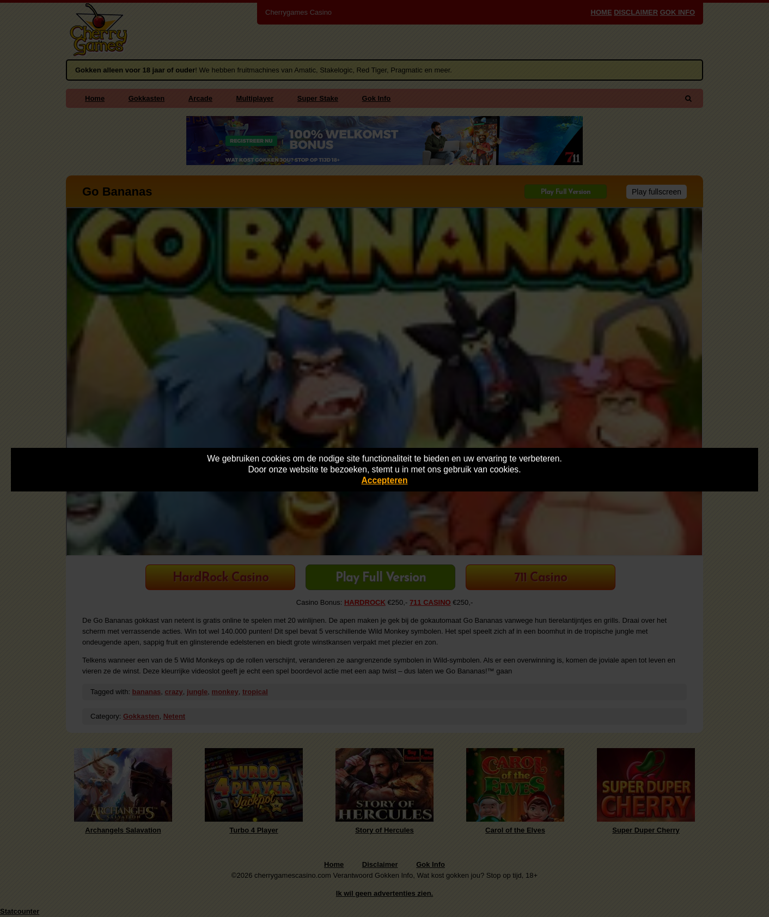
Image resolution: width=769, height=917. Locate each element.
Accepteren (385, 480)
